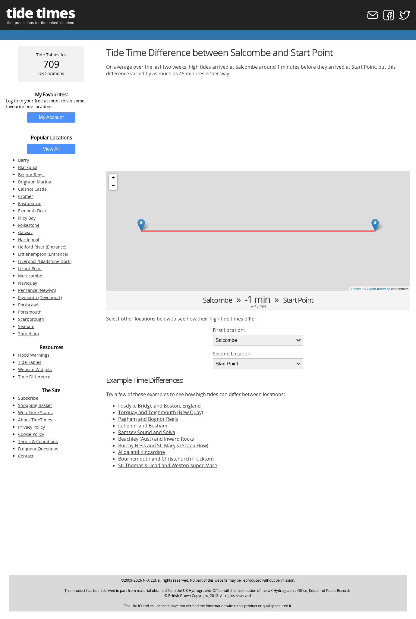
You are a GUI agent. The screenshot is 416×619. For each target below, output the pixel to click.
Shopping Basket (35, 405)
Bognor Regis (31, 174)
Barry (23, 160)
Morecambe (30, 276)
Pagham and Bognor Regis (148, 419)
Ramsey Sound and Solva (146, 432)
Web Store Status (35, 412)
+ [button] (113, 177)
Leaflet (356, 289)
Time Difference (34, 377)
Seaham (26, 326)
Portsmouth (30, 312)
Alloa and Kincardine (141, 452)
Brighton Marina (34, 182)
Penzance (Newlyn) (37, 290)
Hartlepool (28, 239)
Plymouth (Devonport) (40, 297)
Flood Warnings (33, 355)
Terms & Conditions (38, 441)
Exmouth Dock (32, 211)
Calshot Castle (32, 189)
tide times (40, 13)
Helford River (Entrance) (42, 247)
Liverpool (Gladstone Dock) (44, 261)
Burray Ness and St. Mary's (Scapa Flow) (163, 445)
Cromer (25, 196)
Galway (25, 232)
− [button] (113, 185)
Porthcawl (28, 305)
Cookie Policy (31, 434)
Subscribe (28, 398)
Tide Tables (29, 362)
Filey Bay (27, 218)
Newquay (27, 283)
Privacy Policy (31, 427)
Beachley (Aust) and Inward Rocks (156, 439)
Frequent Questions (38, 449)
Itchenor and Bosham (142, 425)
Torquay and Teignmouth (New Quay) (160, 412)
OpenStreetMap (378, 289)
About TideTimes (35, 420)
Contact (25, 456)
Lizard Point (30, 268)
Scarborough (31, 319)
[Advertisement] (258, 124)
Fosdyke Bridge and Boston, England (159, 405)
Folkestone (28, 225)
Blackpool (27, 167)
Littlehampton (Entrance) (43, 254)
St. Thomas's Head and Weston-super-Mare (167, 465)
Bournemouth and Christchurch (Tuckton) (166, 458)
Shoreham (28, 333)
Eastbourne (29, 203)
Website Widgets (35, 369)
